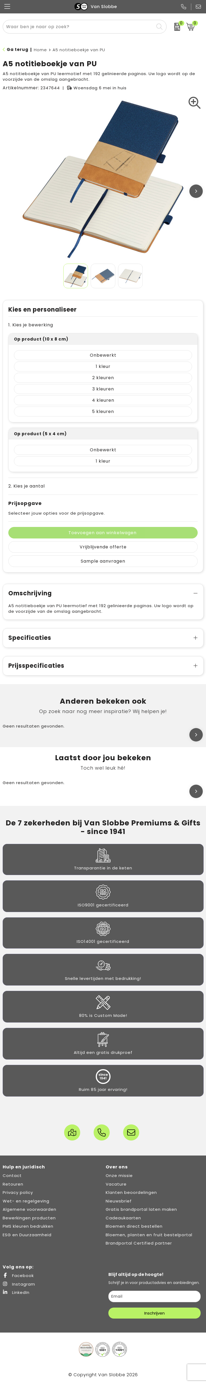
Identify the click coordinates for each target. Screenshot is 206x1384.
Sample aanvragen (103, 561)
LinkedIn (16, 1292)
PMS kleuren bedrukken (28, 1226)
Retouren (13, 1184)
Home (40, 50)
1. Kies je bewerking (30, 325)
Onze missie (119, 1175)
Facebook (18, 1275)
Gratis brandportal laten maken (141, 1209)
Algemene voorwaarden (29, 1209)
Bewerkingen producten (29, 1218)
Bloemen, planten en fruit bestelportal (149, 1235)
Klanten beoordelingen (131, 1192)
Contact (12, 1175)
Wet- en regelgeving (26, 1201)
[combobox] (78, 26)
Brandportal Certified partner (139, 1243)
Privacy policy (18, 1192)
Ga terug (17, 49)
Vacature (116, 1184)
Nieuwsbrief (119, 1201)
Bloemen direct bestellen (134, 1226)
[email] (154, 1296)
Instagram (19, 1284)
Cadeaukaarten (123, 1218)
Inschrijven (154, 1313)
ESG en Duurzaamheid (27, 1235)
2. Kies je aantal (26, 486)
